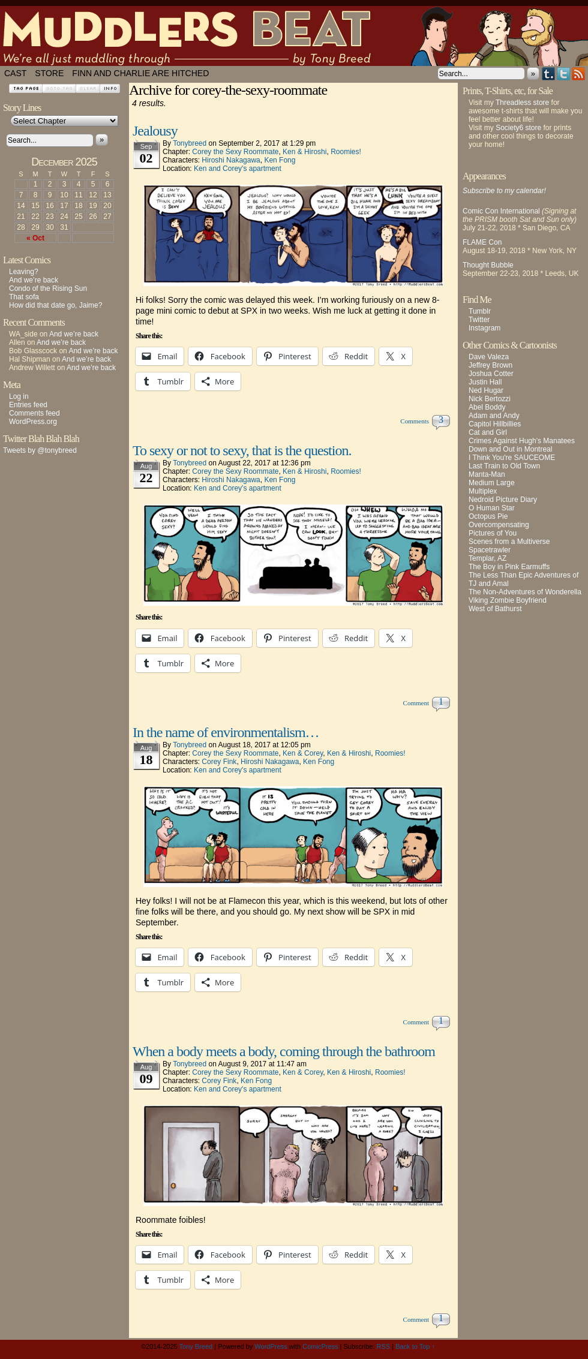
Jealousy (155, 131)
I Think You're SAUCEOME (512, 457)
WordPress (270, 1346)
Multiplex (483, 491)
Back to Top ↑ (415, 1346)
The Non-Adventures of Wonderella (525, 592)
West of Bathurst (495, 609)
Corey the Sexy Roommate (235, 152)
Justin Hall (485, 382)
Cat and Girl (488, 432)
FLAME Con (482, 242)
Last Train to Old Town (504, 466)
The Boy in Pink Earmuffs (509, 567)
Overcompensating (499, 525)
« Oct (35, 238)
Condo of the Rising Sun (48, 288)
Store (49, 73)
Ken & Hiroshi (304, 152)
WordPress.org (33, 421)
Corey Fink (219, 761)
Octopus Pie (488, 516)
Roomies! (346, 152)
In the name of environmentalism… (226, 732)
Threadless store (522, 102)
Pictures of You (493, 533)
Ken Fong (279, 160)
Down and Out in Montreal (510, 449)
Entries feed (28, 405)
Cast (15, 73)
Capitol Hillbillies (495, 424)
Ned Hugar (486, 390)
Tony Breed (196, 1346)
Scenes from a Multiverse (509, 541)
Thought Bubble (488, 265)
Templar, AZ (487, 558)
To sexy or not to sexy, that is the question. (242, 450)
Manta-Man (487, 474)
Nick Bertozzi (490, 399)
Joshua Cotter (491, 373)
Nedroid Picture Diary (503, 499)
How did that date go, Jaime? (55, 305)
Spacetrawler (490, 550)
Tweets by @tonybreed (40, 450)
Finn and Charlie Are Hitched (140, 73)
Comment (417, 702)
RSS (578, 73)
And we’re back (33, 280)
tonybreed (189, 143)
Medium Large (492, 483)
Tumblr (548, 73)
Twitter (563, 73)
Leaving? (23, 271)
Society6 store (518, 128)
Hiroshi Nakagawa (231, 160)
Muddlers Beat (294, 36)
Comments (416, 421)
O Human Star (492, 508)
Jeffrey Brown (490, 365)
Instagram (484, 328)
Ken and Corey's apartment (237, 168)
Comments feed (34, 413)
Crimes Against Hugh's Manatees (522, 441)
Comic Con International (501, 211)
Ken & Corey (303, 753)
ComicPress (320, 1346)
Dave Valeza (489, 357)
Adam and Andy (494, 415)
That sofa (24, 297)
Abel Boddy (487, 407)
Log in (19, 396)
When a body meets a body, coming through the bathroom (284, 1051)
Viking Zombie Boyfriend (508, 600)
